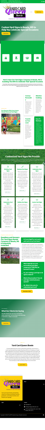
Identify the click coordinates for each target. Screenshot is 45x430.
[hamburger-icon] (31, 12)
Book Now (37, 239)
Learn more (8, 200)
